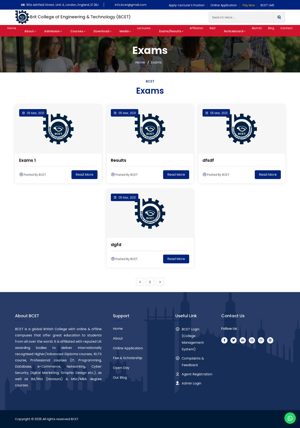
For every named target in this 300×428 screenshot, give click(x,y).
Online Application (223, 5)
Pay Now (249, 5)
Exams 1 (27, 160)
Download (96, 31)
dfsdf (208, 160)
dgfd (116, 245)
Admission (51, 31)
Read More (84, 174)
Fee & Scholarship (127, 358)
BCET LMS (267, 5)
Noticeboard (227, 31)
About (31, 31)
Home (140, 62)
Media (116, 31)
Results (118, 160)
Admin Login (191, 383)
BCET (75, 419)
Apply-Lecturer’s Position (187, 5)
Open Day (121, 367)
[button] (13, 30)
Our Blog (120, 377)
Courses (73, 31)
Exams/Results (162, 31)
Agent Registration (197, 374)
